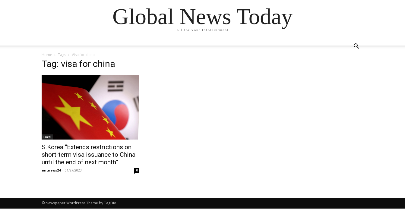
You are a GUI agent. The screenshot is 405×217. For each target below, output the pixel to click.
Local (47, 137)
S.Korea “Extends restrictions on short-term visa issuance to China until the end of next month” (88, 154)
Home (47, 54)
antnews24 (51, 170)
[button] (356, 47)
